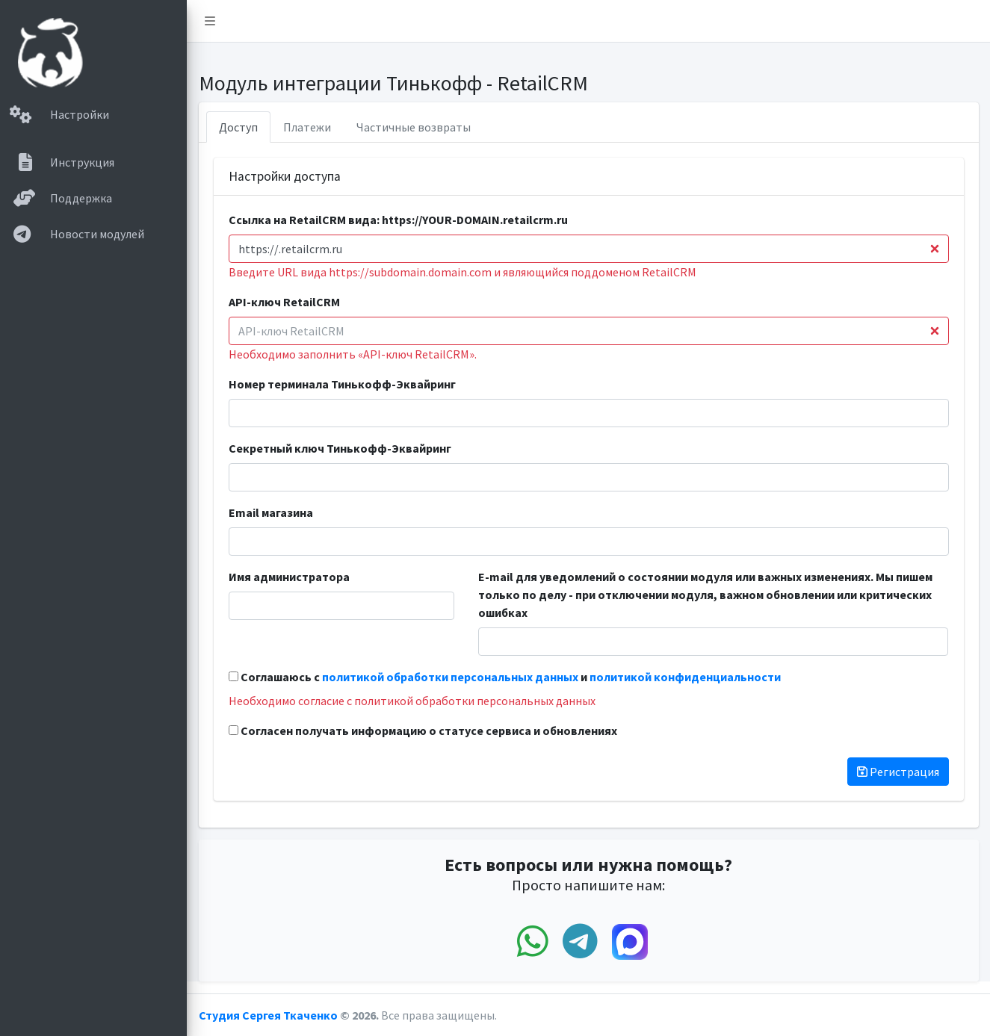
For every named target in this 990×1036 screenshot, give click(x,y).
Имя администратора (289, 576)
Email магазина (271, 512)
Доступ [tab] (238, 127)
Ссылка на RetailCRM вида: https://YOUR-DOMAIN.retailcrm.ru (398, 219)
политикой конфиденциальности (685, 676)
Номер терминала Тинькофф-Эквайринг (342, 383)
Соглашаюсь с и (505, 676)
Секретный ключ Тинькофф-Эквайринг (340, 448)
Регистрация (898, 771)
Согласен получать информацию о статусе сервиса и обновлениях (423, 730)
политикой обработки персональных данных (450, 676)
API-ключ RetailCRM (284, 301)
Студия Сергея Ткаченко (269, 1015)
